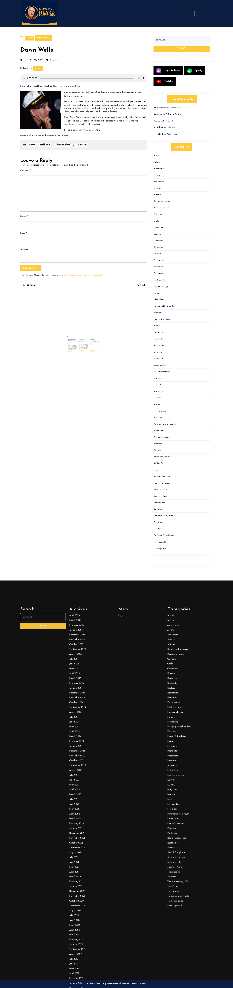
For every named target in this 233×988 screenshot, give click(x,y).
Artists (157, 175)
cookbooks (45, 145)
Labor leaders (160, 365)
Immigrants (159, 345)
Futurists (158, 313)
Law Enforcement (162, 372)
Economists (159, 260)
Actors (29, 38)
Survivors (158, 509)
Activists (158, 155)
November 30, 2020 (33, 60)
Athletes (157, 188)
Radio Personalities (162, 457)
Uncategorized (160, 548)
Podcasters (159, 431)
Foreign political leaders (164, 306)
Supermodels (159, 503)
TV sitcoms (81, 145)
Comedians (159, 227)
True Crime (158, 522)
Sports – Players (161, 496)
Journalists (158, 358)
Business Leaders (161, 208)
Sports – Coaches (162, 483)
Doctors (157, 254)
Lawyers (157, 378)
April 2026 (74, 983)
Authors (157, 195)
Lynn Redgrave (87, 336)
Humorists (158, 339)
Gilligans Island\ (63, 145)
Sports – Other (160, 489)
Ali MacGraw (83, 336)
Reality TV (158, 463)
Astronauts (159, 182)
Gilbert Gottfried (169, 121)
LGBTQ (157, 385)
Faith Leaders (160, 280)
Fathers (157, 293)
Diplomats (158, 241)
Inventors (158, 352)
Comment (25, 171)
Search (188, 13)
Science (157, 470)
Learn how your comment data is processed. (80, 275)
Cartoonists (159, 214)
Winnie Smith (176, 108)
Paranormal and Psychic (165, 424)
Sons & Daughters (162, 476)
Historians (158, 332)
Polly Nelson (172, 127)
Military (157, 398)
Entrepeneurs (160, 273)
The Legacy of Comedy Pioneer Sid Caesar (79, 336)
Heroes (157, 326)
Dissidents (158, 247)
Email (23, 233)
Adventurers (159, 168)
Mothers (157, 404)
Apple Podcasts (168, 70)
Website (24, 250)
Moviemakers (160, 411)
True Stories (159, 529)
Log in (121, 983)
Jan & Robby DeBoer (172, 114)
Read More (78, 341)
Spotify (194, 70)
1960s (32, 145)
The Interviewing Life (163, 516)
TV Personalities (161, 542)
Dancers (157, 234)
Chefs (156, 221)
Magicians (158, 391)
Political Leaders (161, 437)
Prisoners (158, 444)
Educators (158, 267)
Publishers (158, 450)
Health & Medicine (162, 319)
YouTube (164, 81)
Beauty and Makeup (163, 201)
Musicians (158, 417)
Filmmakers (159, 300)
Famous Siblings (161, 286)
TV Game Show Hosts (164, 535)
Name (24, 217)
